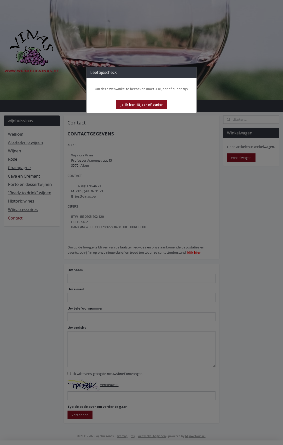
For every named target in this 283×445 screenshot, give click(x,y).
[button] (141, 104)
